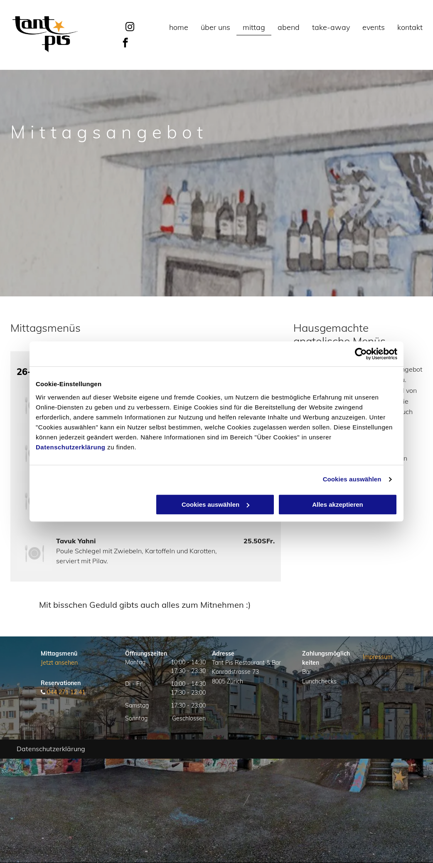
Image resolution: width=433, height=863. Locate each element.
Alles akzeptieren (337, 504)
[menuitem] (178, 27)
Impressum (377, 657)
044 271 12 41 (66, 692)
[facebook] (125, 43)
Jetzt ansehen (59, 662)
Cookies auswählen (352, 479)
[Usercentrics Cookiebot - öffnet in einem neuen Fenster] (361, 354)
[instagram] (130, 28)
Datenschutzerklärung (71, 447)
